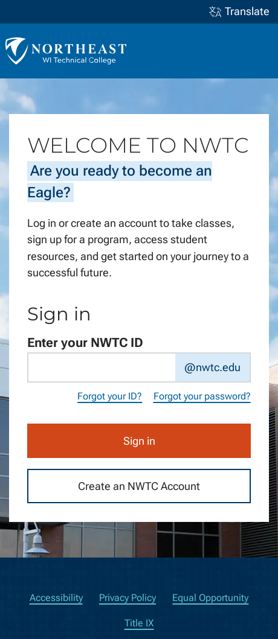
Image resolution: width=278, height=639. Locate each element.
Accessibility (56, 597)
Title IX (139, 623)
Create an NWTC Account (139, 485)
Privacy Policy (127, 597)
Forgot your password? (202, 396)
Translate (239, 11)
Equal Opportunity (210, 597)
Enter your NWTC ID (85, 342)
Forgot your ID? (109, 396)
